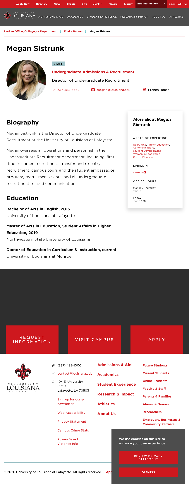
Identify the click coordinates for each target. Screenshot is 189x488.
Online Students (155, 384)
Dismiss (148, 472)
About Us (158, 16)
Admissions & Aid (50, 16)
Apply (156, 341)
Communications (143, 147)
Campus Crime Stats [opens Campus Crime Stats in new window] (73, 434)
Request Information (32, 341)
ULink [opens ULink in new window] (96, 3)
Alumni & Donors (156, 408)
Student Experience (102, 16)
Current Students (156, 377)
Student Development (147, 150)
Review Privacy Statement (148, 457)
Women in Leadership (146, 153)
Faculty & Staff (154, 392)
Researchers (152, 415)
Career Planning (143, 157)
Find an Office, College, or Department (30, 31)
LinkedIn (138, 172)
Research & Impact (134, 16)
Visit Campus (94, 341)
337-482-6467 (68, 89)
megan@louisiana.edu (113, 89)
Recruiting (139, 144)
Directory (41, 3)
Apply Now (23, 3)
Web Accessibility (71, 416)
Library (128, 3)
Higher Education (158, 144)
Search (179, 3)
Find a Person (73, 31)
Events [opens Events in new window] (71, 3)
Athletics (176, 16)
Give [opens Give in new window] (84, 3)
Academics (75, 16)
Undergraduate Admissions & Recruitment (93, 72)
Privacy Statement (71, 425)
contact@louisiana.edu (74, 377)
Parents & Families (157, 400)
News (57, 3)
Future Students (155, 369)
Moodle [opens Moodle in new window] (113, 3)
